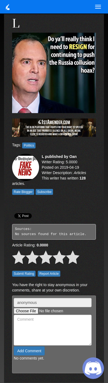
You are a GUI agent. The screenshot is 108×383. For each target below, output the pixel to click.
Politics (29, 145)
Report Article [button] (49, 274)
